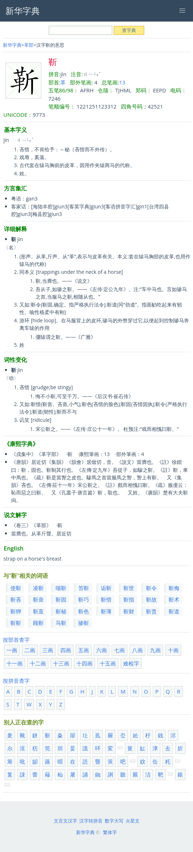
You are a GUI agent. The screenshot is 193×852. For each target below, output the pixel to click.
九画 (155, 650)
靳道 (174, 611)
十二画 (38, 663)
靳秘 (61, 611)
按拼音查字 (16, 680)
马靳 (61, 622)
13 (122, 82)
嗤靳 (61, 587)
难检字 (131, 663)
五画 (83, 650)
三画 (47, 650)
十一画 (14, 663)
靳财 (128, 611)
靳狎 (15, 611)
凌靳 (38, 587)
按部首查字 (16, 639)
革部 (28, 45)
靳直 (38, 611)
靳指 (128, 599)
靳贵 (151, 611)
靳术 (174, 599)
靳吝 (15, 599)
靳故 (151, 599)
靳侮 (174, 587)
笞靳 (83, 587)
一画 (11, 650)
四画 (65, 650)
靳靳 (15, 622)
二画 (29, 650)
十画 (173, 650)
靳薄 (106, 611)
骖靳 (83, 622)
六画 (101, 650)
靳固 (61, 599)
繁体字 (110, 832)
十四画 (84, 663)
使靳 (15, 587)
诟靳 (106, 587)
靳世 (128, 587)
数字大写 (114, 821)
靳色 (83, 611)
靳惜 (106, 599)
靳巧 (83, 599)
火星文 (133, 821)
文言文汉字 (65, 821)
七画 (119, 650)
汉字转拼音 (91, 821)
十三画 (61, 663)
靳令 (151, 587)
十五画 (108, 663)
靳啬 (38, 599)
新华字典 (12, 45)
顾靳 (38, 622)
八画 (137, 650)
